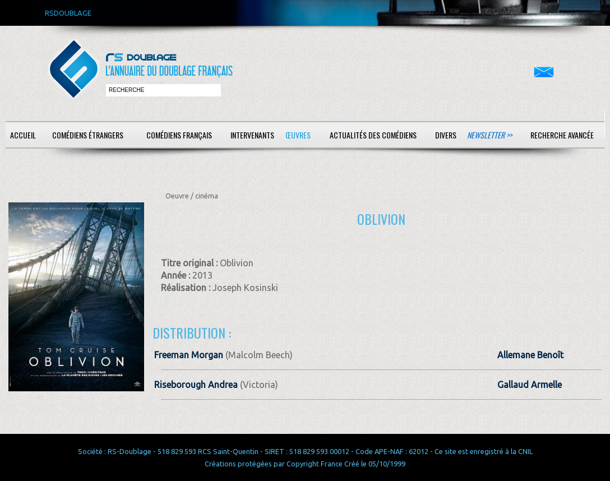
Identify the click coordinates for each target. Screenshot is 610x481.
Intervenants (252, 135)
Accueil (23, 135)
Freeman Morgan (188, 355)
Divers (445, 135)
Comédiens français (179, 135)
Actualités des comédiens (373, 135)
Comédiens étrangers (87, 135)
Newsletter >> (489, 135)
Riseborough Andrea (196, 385)
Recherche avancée (562, 135)
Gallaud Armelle (529, 385)
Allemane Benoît (530, 355)
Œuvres (298, 135)
